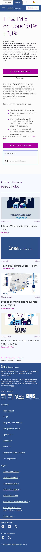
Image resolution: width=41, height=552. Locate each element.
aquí (12, 386)
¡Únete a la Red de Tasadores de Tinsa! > (14, 544)
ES (35, 2)
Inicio (3, 358)
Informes (19, 358)
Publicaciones (10, 358)
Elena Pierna (5, 232)
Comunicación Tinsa (7, 268)
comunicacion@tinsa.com (18, 161)
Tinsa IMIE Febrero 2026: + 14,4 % (19, 265)
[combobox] (35, 2)
